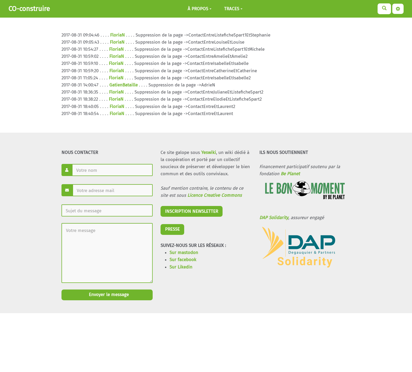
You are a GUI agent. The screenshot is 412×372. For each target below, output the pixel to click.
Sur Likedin (180, 267)
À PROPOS (200, 9)
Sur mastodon (183, 252)
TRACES (233, 9)
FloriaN (117, 35)
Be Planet (290, 174)
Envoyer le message (108, 294)
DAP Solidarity (273, 217)
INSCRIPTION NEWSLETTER (191, 211)
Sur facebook (182, 259)
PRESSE (172, 229)
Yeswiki (208, 152)
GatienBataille (123, 85)
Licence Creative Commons (214, 195)
